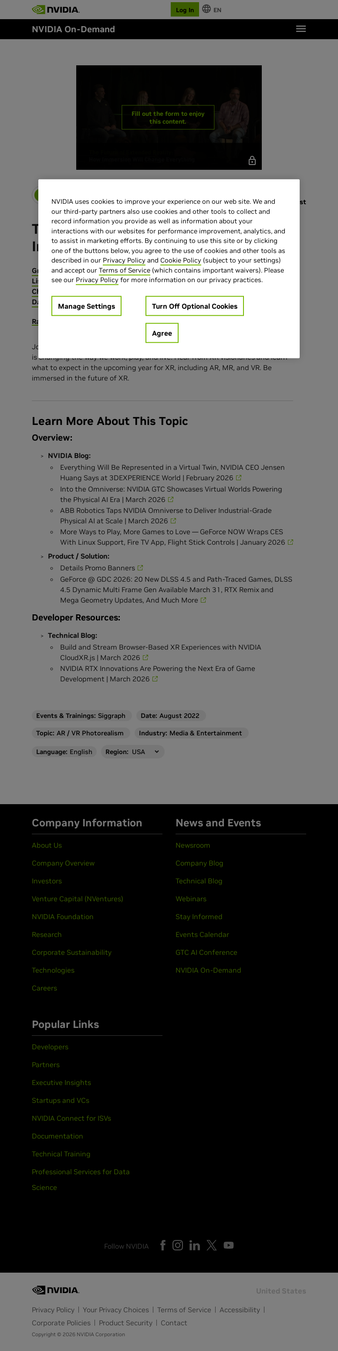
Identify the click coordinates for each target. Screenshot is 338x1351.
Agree (162, 333)
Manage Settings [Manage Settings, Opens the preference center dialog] (86, 306)
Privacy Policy (124, 260)
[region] (169, 268)
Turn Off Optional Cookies (194, 306)
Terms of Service (124, 270)
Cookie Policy (180, 260)
